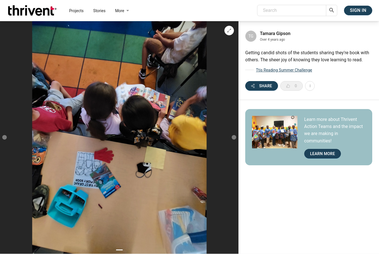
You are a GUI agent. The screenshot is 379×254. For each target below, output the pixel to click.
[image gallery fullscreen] (229, 30)
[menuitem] (76, 10)
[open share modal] (261, 86)
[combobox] (291, 10)
